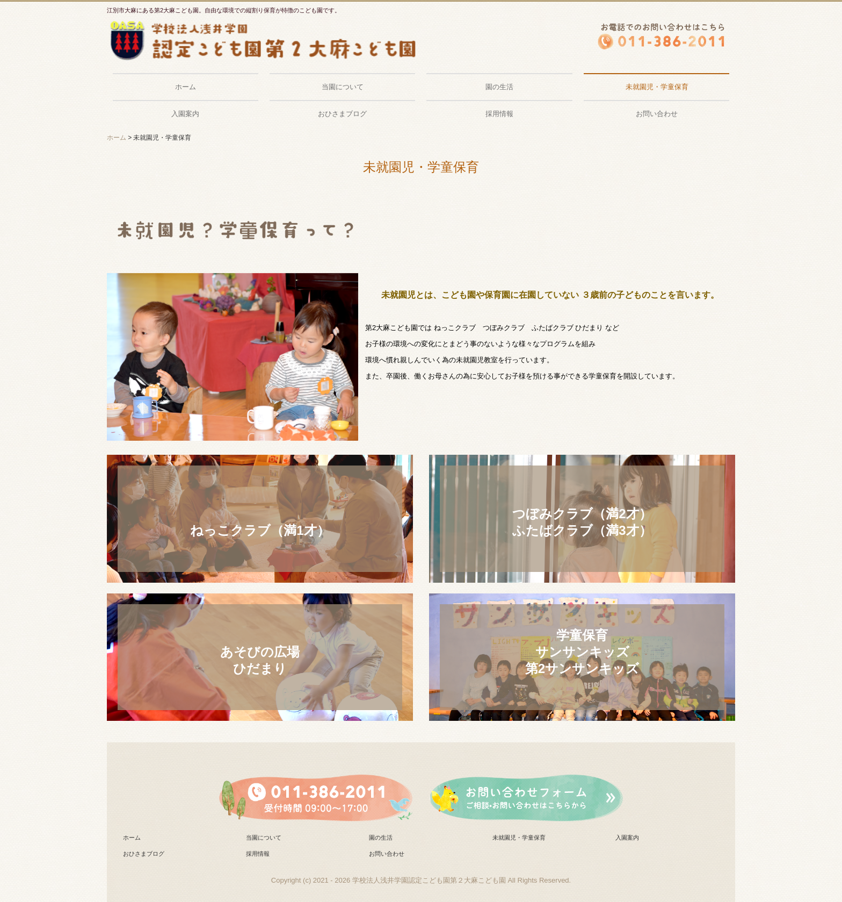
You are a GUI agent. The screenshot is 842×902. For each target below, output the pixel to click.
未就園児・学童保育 (657, 87)
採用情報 (499, 114)
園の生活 (499, 87)
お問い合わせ (657, 114)
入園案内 (185, 114)
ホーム (185, 87)
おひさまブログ (342, 114)
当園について (343, 87)
